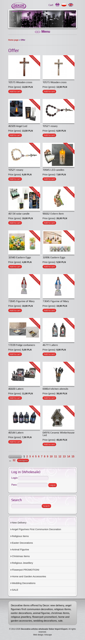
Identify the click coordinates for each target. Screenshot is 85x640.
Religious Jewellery (22, 562)
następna (23, 460)
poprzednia (15, 456)
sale (60, 620)
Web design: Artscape (42, 635)
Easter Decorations (22, 542)
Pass (14, 484)
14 (68, 456)
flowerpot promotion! (44, 616)
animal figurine (41, 613)
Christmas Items (21, 556)
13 (64, 456)
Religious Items (20, 536)
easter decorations (21, 613)
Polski (64, 5)
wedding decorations (45, 620)
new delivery (57, 605)
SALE (15, 589)
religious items (62, 609)
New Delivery (19, 522)
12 (60, 456)
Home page (13, 40)
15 (72, 456)
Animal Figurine (20, 549)
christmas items (60, 613)
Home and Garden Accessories (29, 576)
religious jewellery (21, 616)
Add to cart (15, 91)
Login (14, 477)
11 (55, 456)
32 (14, 460)
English (71, 5)
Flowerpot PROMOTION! (25, 569)
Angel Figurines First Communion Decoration (36, 529)
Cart (51, 5)
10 (51, 456)
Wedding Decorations (24, 583)
